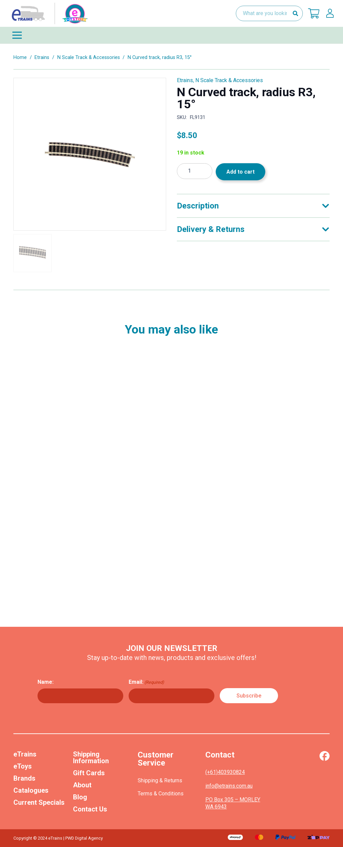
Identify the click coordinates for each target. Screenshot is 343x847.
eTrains (25, 754)
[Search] (295, 13)
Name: (46, 682)
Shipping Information (91, 757)
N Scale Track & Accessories (88, 57)
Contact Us (90, 809)
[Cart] (314, 13)
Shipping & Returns (160, 780)
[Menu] (171, 35)
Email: (146, 682)
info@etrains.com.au (229, 786)
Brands (24, 778)
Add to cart (240, 172)
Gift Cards (89, 773)
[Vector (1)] (324, 756)
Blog (80, 797)
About (82, 785)
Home (20, 57)
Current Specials (39, 802)
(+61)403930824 (225, 772)
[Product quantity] (194, 171)
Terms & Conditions (161, 793)
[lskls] (330, 13)
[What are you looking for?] (269, 13)
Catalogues (31, 790)
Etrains (42, 57)
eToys (22, 766)
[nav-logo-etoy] (48, 13)
